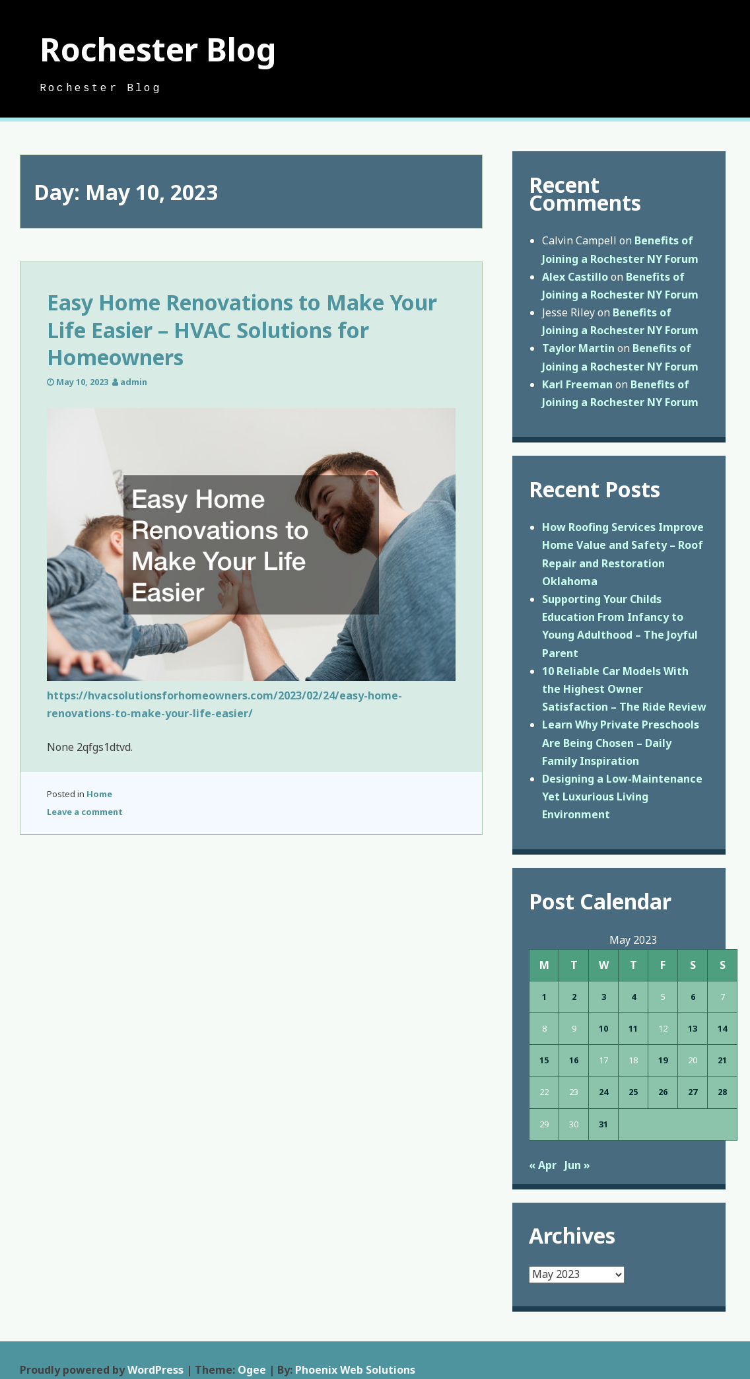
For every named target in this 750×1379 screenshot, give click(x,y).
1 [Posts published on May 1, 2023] (544, 997)
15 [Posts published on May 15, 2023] (544, 1060)
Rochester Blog (158, 49)
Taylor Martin (578, 348)
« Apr (543, 1165)
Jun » (577, 1165)
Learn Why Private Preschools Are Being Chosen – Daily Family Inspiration (620, 742)
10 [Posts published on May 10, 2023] (603, 1028)
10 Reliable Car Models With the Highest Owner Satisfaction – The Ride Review (624, 689)
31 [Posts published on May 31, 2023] (603, 1124)
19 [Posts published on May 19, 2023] (662, 1060)
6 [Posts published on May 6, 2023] (693, 997)
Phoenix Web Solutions (355, 1369)
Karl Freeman (577, 384)
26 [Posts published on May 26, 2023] (662, 1092)
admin (133, 382)
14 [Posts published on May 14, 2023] (722, 1028)
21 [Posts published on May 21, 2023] (722, 1060)
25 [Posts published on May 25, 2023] (633, 1092)
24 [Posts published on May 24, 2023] (603, 1092)
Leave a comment (85, 812)
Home (99, 794)
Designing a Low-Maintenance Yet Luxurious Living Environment (622, 796)
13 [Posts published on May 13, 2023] (692, 1028)
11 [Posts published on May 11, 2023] (633, 1028)
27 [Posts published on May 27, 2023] (692, 1092)
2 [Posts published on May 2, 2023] (574, 997)
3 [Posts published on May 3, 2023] (603, 997)
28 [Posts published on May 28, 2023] (722, 1092)
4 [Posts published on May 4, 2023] (633, 997)
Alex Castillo (575, 276)
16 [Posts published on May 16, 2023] (573, 1060)
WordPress (155, 1369)
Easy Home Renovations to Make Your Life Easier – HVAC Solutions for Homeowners (242, 329)
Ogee (252, 1369)
